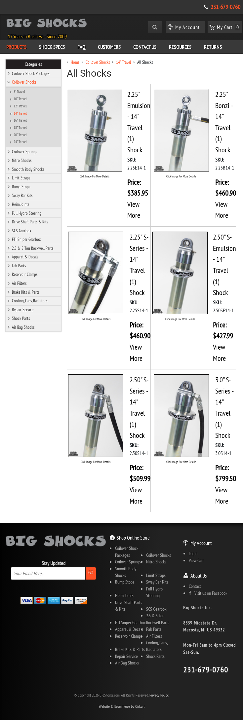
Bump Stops (21, 186)
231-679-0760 (225, 7)
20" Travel (20, 135)
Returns (213, 47)
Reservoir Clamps (24, 274)
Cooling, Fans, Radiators (29, 300)
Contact (195, 586)
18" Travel (20, 127)
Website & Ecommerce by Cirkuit (121, 706)
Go (90, 572)
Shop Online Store (133, 537)
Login (193, 553)
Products (16, 47)
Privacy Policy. (159, 695)
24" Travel (20, 141)
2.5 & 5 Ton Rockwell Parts (32, 248)
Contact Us (144, 47)
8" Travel (19, 91)
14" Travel (20, 113)
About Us (198, 575)
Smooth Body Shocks (28, 169)
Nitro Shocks (21, 160)
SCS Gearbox (21, 230)
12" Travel (20, 106)
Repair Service (22, 309)
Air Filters (19, 283)
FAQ (81, 47)
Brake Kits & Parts (25, 292)
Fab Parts (19, 265)
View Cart (196, 560)
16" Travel (20, 120)
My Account (201, 543)
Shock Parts (21, 318)
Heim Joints (20, 204)
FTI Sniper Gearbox (26, 239)
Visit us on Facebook (208, 593)
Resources (180, 47)
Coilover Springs (24, 151)
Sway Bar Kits (22, 195)
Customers (109, 47)
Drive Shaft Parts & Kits (30, 221)
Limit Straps (21, 177)
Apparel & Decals (25, 256)
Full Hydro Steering (27, 213)
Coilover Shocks (24, 82)
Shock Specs (52, 47)
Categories (33, 64)
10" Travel (20, 98)
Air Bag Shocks (23, 327)
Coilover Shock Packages (30, 73)
